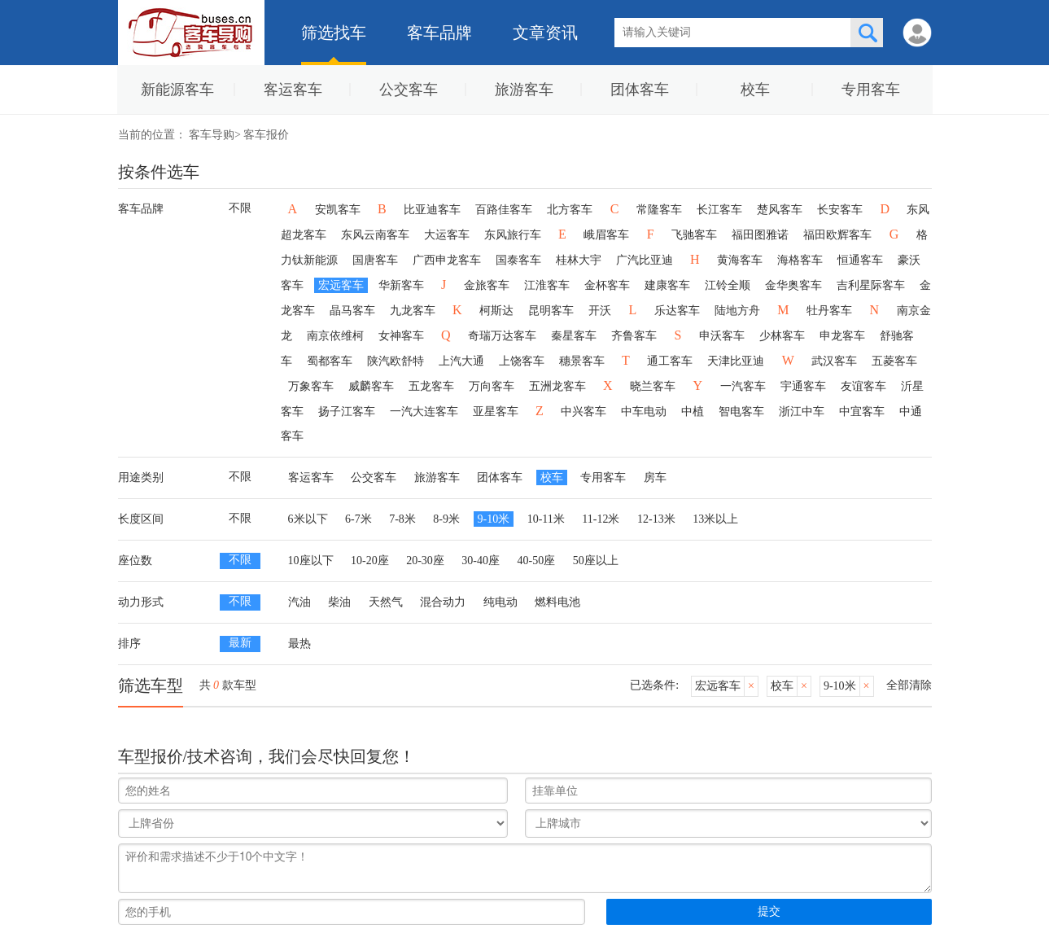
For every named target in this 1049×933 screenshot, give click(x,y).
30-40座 (480, 560)
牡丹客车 (829, 310)
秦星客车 (574, 336)
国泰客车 (518, 260)
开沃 (599, 310)
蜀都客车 (329, 361)
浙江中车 (801, 411)
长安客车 (840, 210)
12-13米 (656, 519)
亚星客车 (495, 411)
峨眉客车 (606, 235)
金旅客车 (486, 285)
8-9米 (446, 519)
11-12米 (600, 519)
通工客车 (670, 361)
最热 (299, 643)
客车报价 (266, 135)
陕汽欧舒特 (395, 361)
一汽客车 (743, 386)
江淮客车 (547, 285)
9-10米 (494, 519)
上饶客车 (521, 361)
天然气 (386, 602)
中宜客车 (862, 411)
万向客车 (491, 386)
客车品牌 (439, 33)
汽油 (299, 602)
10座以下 (311, 560)
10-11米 (546, 519)
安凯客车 (338, 210)
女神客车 (401, 336)
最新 (240, 643)
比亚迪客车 (432, 210)
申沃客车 (722, 336)
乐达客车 (677, 310)
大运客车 (447, 235)
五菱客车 (894, 361)
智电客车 (741, 411)
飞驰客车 (694, 235)
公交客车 (408, 89)
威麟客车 (371, 386)
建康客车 (667, 285)
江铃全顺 (727, 285)
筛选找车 (333, 33)
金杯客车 (607, 285)
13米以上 (715, 519)
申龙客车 (842, 336)
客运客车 (293, 89)
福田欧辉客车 (837, 235)
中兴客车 (583, 411)
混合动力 (442, 602)
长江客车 (719, 210)
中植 (692, 411)
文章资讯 (545, 33)
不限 (240, 208)
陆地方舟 (737, 310)
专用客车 (870, 89)
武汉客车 (834, 361)
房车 (655, 477)
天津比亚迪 (735, 361)
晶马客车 (352, 310)
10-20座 (370, 560)
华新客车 (401, 285)
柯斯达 (496, 310)
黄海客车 (740, 260)
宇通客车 (803, 386)
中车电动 (644, 411)
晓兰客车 (652, 386)
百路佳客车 (503, 210)
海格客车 (800, 260)
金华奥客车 (793, 285)
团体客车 (639, 89)
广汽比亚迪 (644, 260)
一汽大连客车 (424, 411)
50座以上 (595, 560)
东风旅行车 (512, 235)
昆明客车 (551, 310)
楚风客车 (779, 210)
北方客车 (569, 210)
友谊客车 (863, 386)
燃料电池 (557, 602)
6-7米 (358, 519)
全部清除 (909, 685)
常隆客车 (659, 210)
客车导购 (211, 135)
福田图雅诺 (760, 235)
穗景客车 (582, 361)
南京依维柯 (335, 336)
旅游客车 (524, 89)
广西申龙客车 (447, 260)
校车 (755, 89)
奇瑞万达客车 (502, 336)
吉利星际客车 (871, 285)
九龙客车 (412, 310)
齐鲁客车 (634, 336)
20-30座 (425, 560)
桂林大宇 (578, 260)
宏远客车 (341, 285)
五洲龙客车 (557, 386)
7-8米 (402, 519)
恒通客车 (860, 260)
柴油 (339, 602)
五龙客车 (431, 386)
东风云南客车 (375, 235)
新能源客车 (177, 89)
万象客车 (311, 386)
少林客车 (782, 336)
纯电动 (500, 602)
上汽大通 (461, 361)
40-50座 (537, 560)
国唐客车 (375, 260)
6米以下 (308, 519)
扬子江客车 (346, 411)
